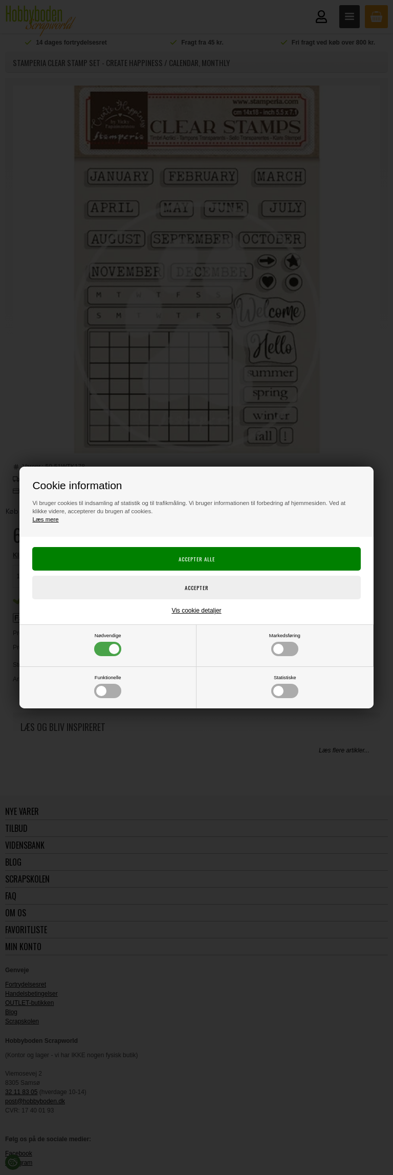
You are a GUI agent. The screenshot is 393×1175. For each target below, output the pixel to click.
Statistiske (284, 686)
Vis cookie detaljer (196, 610)
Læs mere (45, 519)
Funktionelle (107, 686)
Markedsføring (284, 644)
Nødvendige (107, 644)
